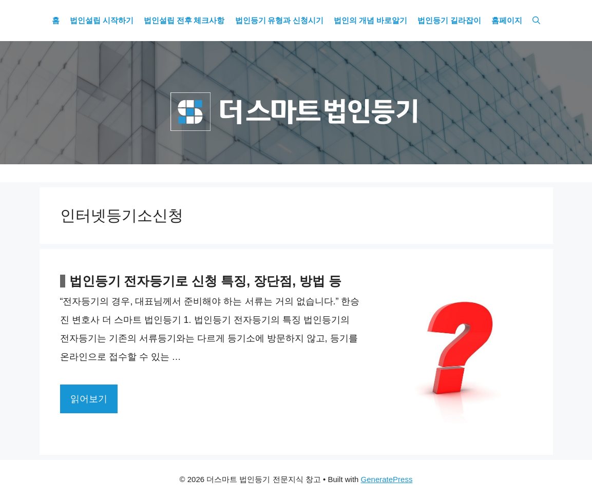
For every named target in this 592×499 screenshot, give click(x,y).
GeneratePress (387, 479)
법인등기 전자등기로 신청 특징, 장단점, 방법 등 (205, 281)
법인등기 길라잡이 (449, 20)
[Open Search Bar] (536, 20)
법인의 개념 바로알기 (370, 20)
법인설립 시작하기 (101, 20)
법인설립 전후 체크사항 (184, 20)
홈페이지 (506, 20)
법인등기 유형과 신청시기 (279, 20)
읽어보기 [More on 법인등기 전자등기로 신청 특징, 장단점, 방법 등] (88, 399)
